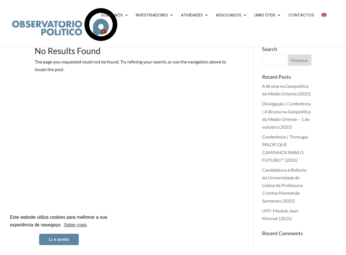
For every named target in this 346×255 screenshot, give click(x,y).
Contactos (301, 15)
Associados (228, 15)
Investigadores (152, 15)
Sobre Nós (112, 15)
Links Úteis (264, 15)
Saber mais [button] (75, 224)
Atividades (192, 15)
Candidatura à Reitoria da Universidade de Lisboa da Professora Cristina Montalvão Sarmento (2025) (284, 185)
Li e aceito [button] (59, 239)
